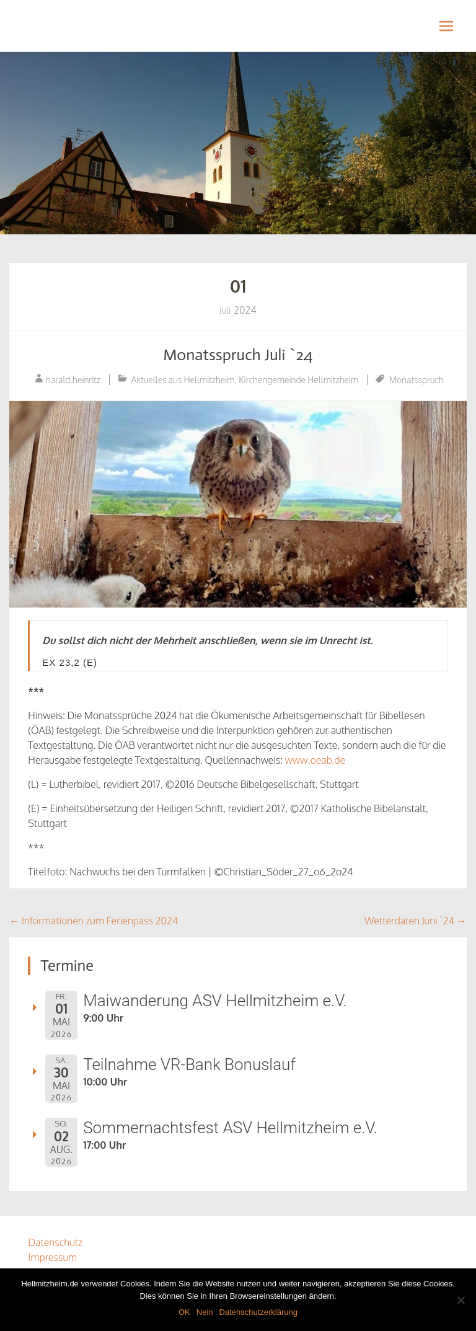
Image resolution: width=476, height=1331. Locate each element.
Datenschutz (55, 1242)
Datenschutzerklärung (258, 1312)
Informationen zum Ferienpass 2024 (93, 920)
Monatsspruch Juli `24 (238, 355)
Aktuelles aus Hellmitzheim (183, 379)
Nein (204, 1312)
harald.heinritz (73, 379)
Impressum (52, 1257)
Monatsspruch (416, 379)
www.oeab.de (315, 760)
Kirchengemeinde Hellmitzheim (298, 379)
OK (184, 1312)
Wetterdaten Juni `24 (415, 920)
